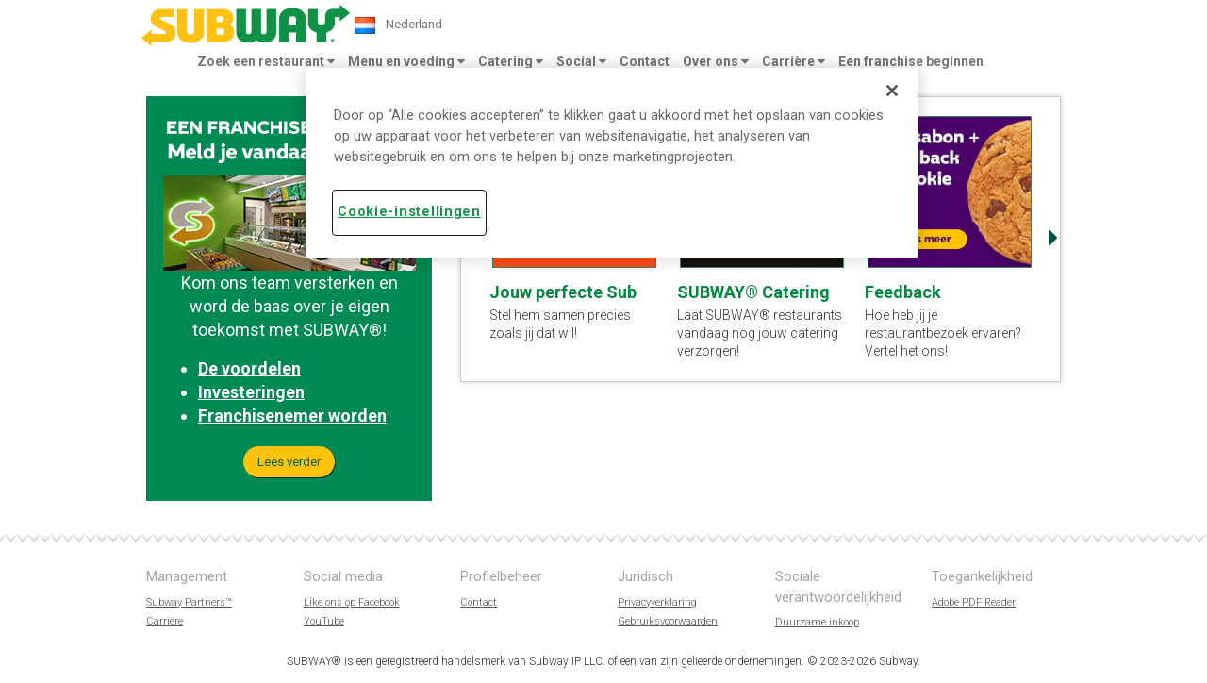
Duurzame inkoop (817, 622)
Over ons (716, 61)
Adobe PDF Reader (974, 602)
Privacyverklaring (657, 602)
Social (581, 61)
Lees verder (289, 462)
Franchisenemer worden (292, 415)
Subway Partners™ (189, 602)
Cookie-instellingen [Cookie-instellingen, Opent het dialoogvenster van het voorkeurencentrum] (409, 212)
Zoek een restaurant (266, 61)
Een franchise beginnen (911, 61)
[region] (612, 162)
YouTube (324, 621)
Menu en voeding (406, 61)
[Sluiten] (892, 90)
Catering (510, 61)
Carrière (793, 61)
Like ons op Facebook (352, 602)
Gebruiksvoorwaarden (668, 621)
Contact (645, 61)
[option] (949, 238)
